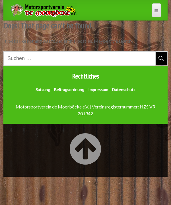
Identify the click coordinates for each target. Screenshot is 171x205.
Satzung (43, 89)
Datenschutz (123, 89)
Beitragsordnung (69, 89)
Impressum (98, 89)
